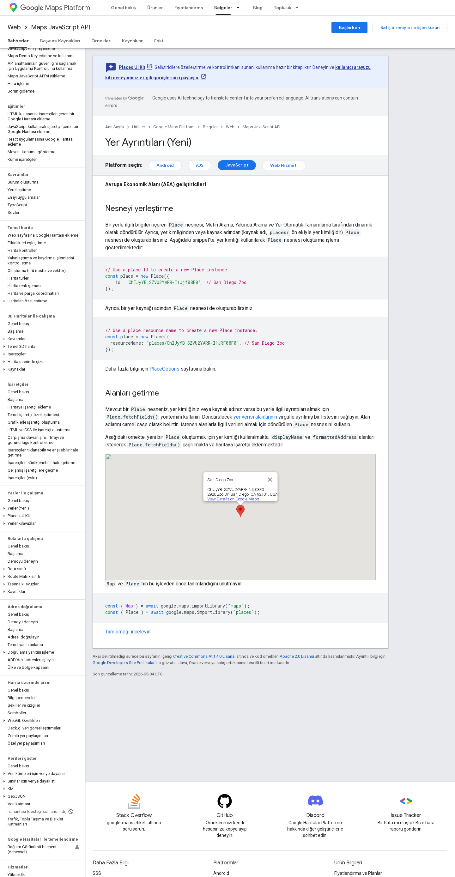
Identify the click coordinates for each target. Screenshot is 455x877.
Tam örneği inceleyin (127, 632)
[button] (41, 301)
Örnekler (101, 41)
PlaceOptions (164, 369)
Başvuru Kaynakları (60, 41)
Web (14, 27)
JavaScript (236, 165)
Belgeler (210, 126)
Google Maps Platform (174, 126)
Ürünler (155, 7)
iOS (199, 165)
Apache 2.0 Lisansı (297, 656)
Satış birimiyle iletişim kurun (410, 27)
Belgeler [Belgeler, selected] (223, 7)
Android (165, 165)
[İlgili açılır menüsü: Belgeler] (239, 7)
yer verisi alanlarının (255, 417)
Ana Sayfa (114, 126)
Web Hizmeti (284, 165)
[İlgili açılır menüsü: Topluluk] (298, 7)
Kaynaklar (132, 41)
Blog (258, 7)
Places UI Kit (132, 67)
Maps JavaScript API (60, 27)
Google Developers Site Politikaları (124, 662)
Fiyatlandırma (188, 7)
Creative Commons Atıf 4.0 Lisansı (204, 656)
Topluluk (282, 7)
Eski (158, 41)
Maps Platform (55, 7)
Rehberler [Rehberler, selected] (18, 41)
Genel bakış (123, 7)
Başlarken (349, 27)
